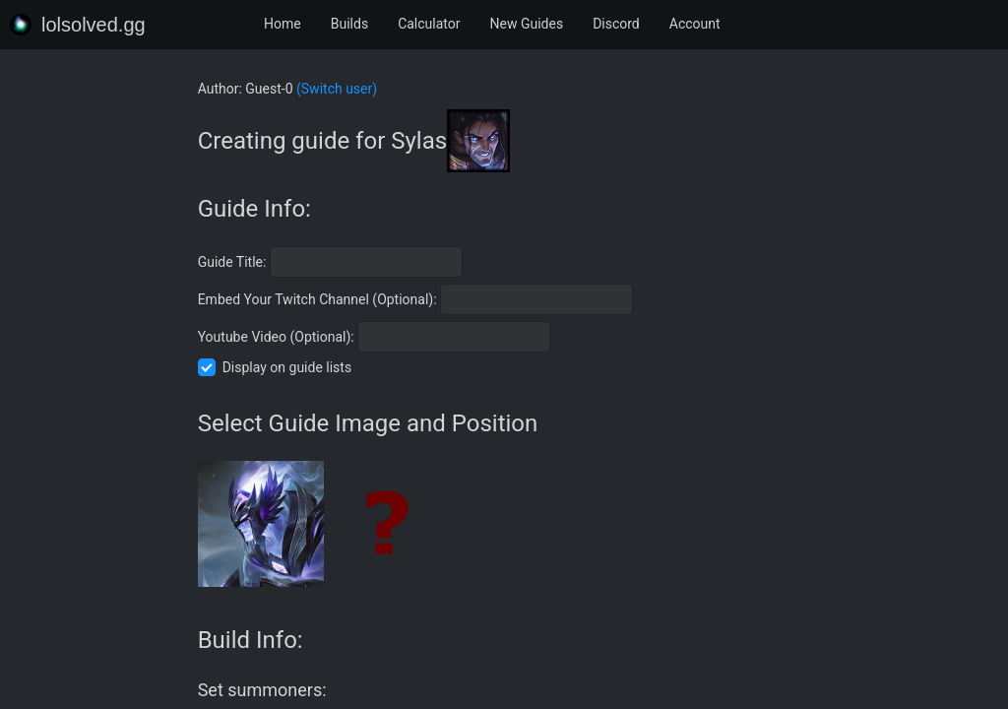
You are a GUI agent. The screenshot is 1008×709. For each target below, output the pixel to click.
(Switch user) (336, 89)
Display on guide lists (287, 367)
